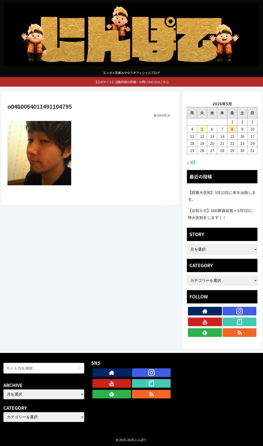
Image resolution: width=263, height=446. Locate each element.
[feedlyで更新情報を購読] (205, 332)
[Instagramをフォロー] (239, 311)
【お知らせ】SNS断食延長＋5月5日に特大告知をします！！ (220, 214)
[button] (80, 368)
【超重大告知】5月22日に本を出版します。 (222, 196)
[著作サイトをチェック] (205, 311)
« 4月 (191, 162)
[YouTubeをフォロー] (205, 322)
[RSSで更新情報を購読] (239, 332)
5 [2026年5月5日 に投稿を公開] (202, 129)
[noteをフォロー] (239, 322)
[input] (43, 368)
